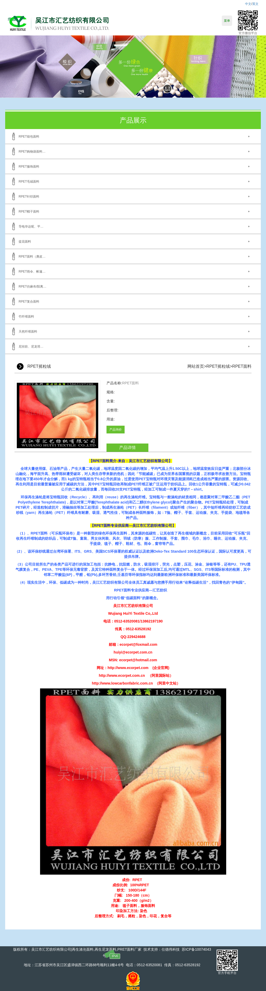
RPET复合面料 (29, 301)
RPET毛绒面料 (29, 181)
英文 (255, 4)
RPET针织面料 (29, 196)
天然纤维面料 (28, 331)
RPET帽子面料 (29, 211)
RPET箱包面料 (29, 136)
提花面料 (25, 241)
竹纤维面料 (26, 316)
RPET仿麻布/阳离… (32, 286)
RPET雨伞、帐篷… (32, 271)
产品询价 (115, 429)
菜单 (227, 20)
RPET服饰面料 (29, 166)
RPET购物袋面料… (32, 151)
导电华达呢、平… (31, 226)
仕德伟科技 (171, 949)
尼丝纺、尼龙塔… (31, 346)
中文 (248, 4)
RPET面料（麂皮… (32, 256)
